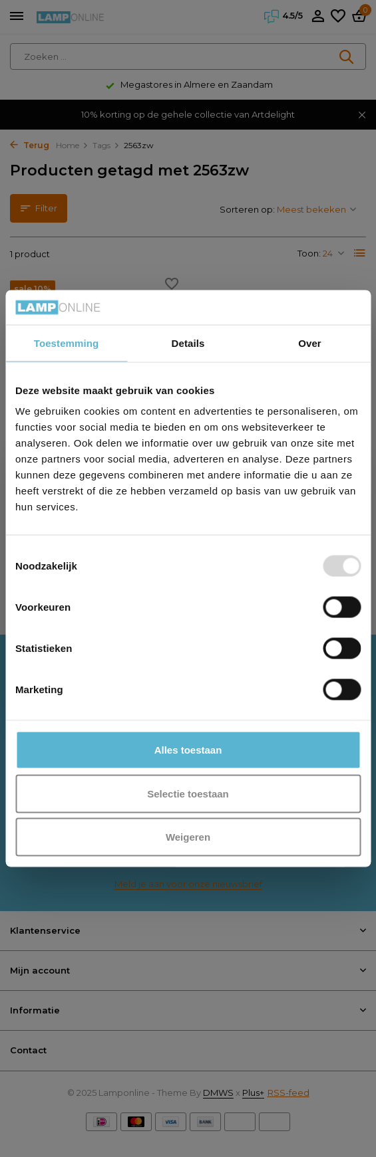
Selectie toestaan (188, 793)
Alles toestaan (188, 750)
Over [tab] (309, 342)
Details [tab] (188, 342)
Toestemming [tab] (66, 342)
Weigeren (188, 837)
